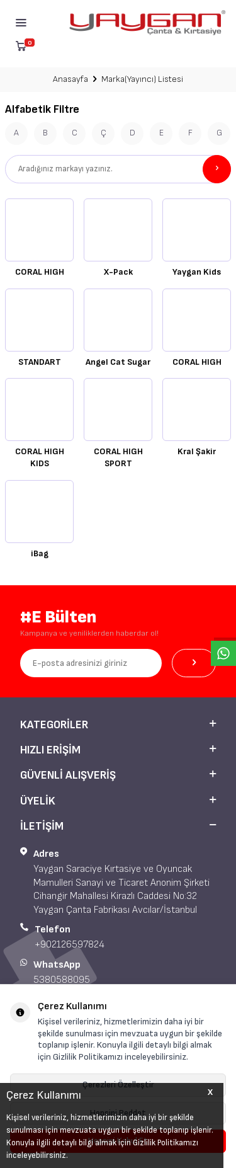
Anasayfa (70, 79)
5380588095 (61, 980)
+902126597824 (69, 945)
